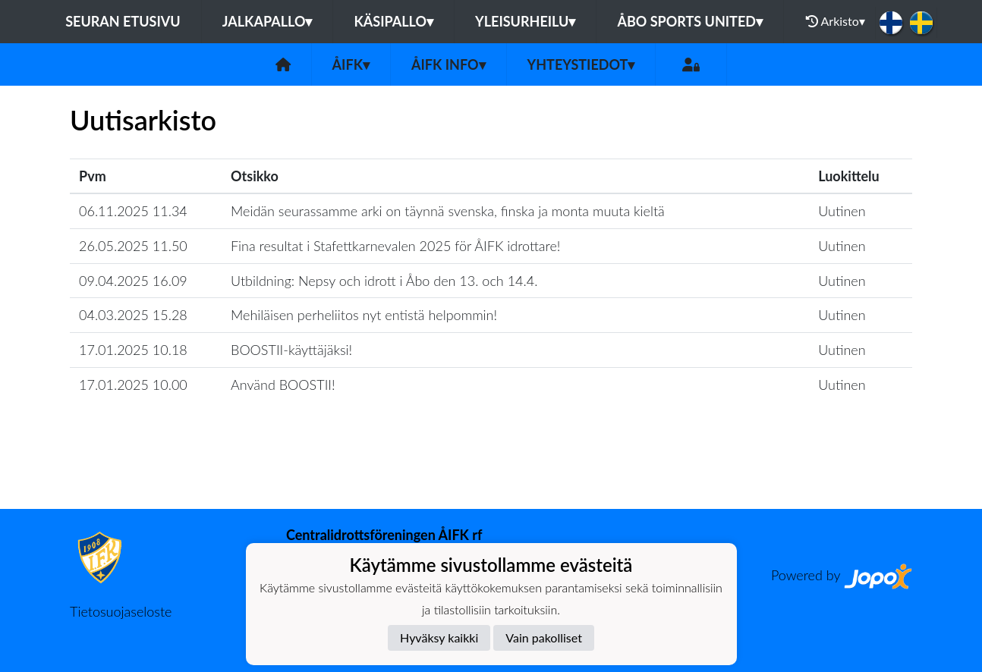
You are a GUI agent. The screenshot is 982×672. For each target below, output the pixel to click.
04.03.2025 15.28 (133, 314)
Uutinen (841, 211)
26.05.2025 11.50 (133, 245)
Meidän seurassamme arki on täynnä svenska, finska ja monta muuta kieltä (448, 211)
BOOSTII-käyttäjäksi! (291, 349)
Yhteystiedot (581, 64)
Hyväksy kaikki (439, 637)
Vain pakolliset (543, 637)
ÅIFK (351, 64)
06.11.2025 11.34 (133, 211)
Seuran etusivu (123, 21)
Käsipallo (393, 21)
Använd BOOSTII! (283, 384)
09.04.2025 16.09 (133, 280)
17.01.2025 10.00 (133, 384)
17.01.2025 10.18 (133, 349)
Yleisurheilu (525, 21)
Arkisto (835, 21)
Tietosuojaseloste (121, 611)
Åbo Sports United (690, 21)
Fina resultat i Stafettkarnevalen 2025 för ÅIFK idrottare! (395, 245)
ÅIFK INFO (448, 64)
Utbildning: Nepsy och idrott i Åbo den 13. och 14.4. (384, 280)
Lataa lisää (491, 476)
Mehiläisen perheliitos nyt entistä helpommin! (364, 314)
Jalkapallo (267, 21)
